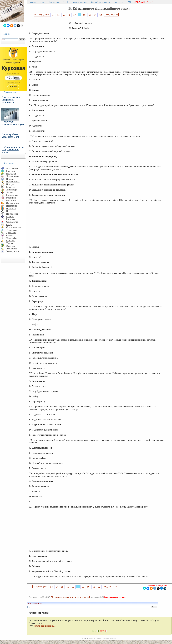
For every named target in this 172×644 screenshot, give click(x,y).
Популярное (54, 2)
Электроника (12, 251)
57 (74, 15)
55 (64, 15)
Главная (32, 2)
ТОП (66, 2)
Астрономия (12, 168)
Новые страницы (79, 2)
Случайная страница (100, 2)
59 (84, 15)
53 (53, 15)
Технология (11, 230)
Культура (10, 187)
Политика (11, 208)
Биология (10, 171)
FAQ (129, 2)
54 (58, 15)
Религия (10, 216)
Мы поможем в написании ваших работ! (70, 597)
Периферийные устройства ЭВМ (10, 135)
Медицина (11, 197)
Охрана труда (12, 203)
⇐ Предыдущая (42, 14)
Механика (11, 200)
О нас (42, 2)
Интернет (10, 179)
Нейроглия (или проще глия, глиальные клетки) (13, 149)
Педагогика (11, 205)
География (11, 173)
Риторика (10, 219)
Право (9, 211)
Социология (12, 222)
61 (95, 15)
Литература (11, 189)
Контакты (118, 2)
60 (90, 15)
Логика (9, 192)
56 (69, 15)
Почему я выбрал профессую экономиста (11, 99)
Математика (12, 195)
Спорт (9, 224)
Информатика (13, 181)
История (10, 184)
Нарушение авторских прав (114, 597)
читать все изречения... (45, 626)
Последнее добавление (109, 638)
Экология (10, 246)
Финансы (10, 240)
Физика (9, 235)
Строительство (13, 227)
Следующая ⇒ (111, 14)
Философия (11, 238)
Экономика (11, 248)
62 (100, 15)
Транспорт (11, 232)
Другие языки (13, 176)
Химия (9, 243)
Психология (12, 214)
